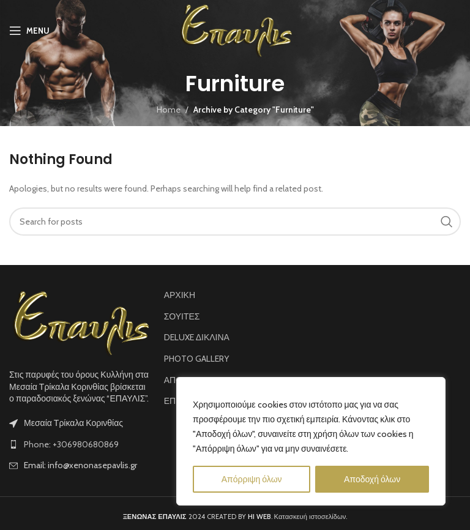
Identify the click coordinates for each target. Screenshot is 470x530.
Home (169, 109)
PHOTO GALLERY (196, 358)
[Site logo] (235, 29)
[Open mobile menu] (29, 30)
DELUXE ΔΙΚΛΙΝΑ (196, 337)
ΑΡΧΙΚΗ (179, 294)
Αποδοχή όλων (372, 479)
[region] (311, 441)
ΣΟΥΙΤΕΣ (182, 316)
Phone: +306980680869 (71, 444)
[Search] (235, 221)
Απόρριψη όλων (252, 479)
